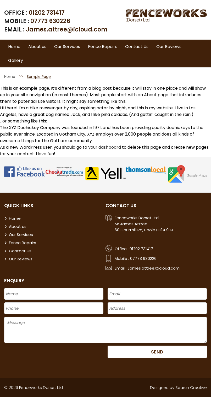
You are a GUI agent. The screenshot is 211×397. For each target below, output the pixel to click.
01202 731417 (47, 13)
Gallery (15, 60)
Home (14, 47)
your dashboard (104, 147)
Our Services (67, 47)
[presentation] (44, 356)
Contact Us (136, 47)
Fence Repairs (102, 47)
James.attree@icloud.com (66, 29)
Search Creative (191, 387)
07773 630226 (50, 21)
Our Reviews (168, 47)
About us (37, 47)
